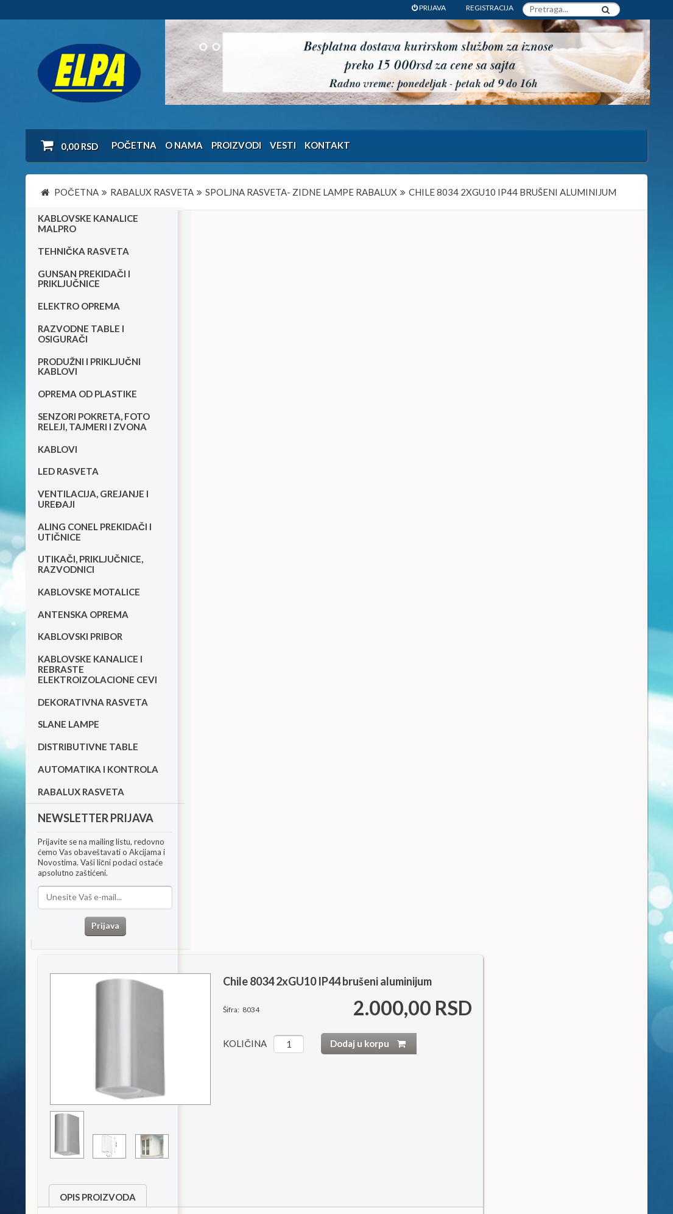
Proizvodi (236, 145)
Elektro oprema (79, 309)
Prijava (102, 928)
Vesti (283, 145)
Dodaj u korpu (525, 305)
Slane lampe (68, 727)
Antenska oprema (83, 616)
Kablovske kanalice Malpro (88, 226)
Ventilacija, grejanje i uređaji (93, 502)
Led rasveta (68, 474)
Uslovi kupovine (73, 1023)
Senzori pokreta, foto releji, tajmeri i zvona (94, 424)
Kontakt (327, 145)
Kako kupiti (64, 1040)
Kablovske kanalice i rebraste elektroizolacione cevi (97, 672)
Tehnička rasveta (83, 253)
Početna (134, 145)
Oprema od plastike (87, 396)
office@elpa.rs (491, 1097)
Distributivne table (88, 749)
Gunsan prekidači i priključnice (84, 281)
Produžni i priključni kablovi (89, 369)
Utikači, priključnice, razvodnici (90, 567)
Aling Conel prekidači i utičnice (95, 534)
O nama (184, 145)
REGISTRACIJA (489, 7)
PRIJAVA (429, 7)
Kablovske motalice (89, 594)
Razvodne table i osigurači (81, 336)
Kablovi (57, 451)
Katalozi (60, 1055)
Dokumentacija (275, 1055)
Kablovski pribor (80, 639)
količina (398, 304)
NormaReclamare (202, 1158)
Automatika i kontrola (98, 771)
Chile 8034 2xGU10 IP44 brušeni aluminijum (480, 242)
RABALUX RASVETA (81, 794)
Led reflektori (240, 919)
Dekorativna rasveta (93, 704)
